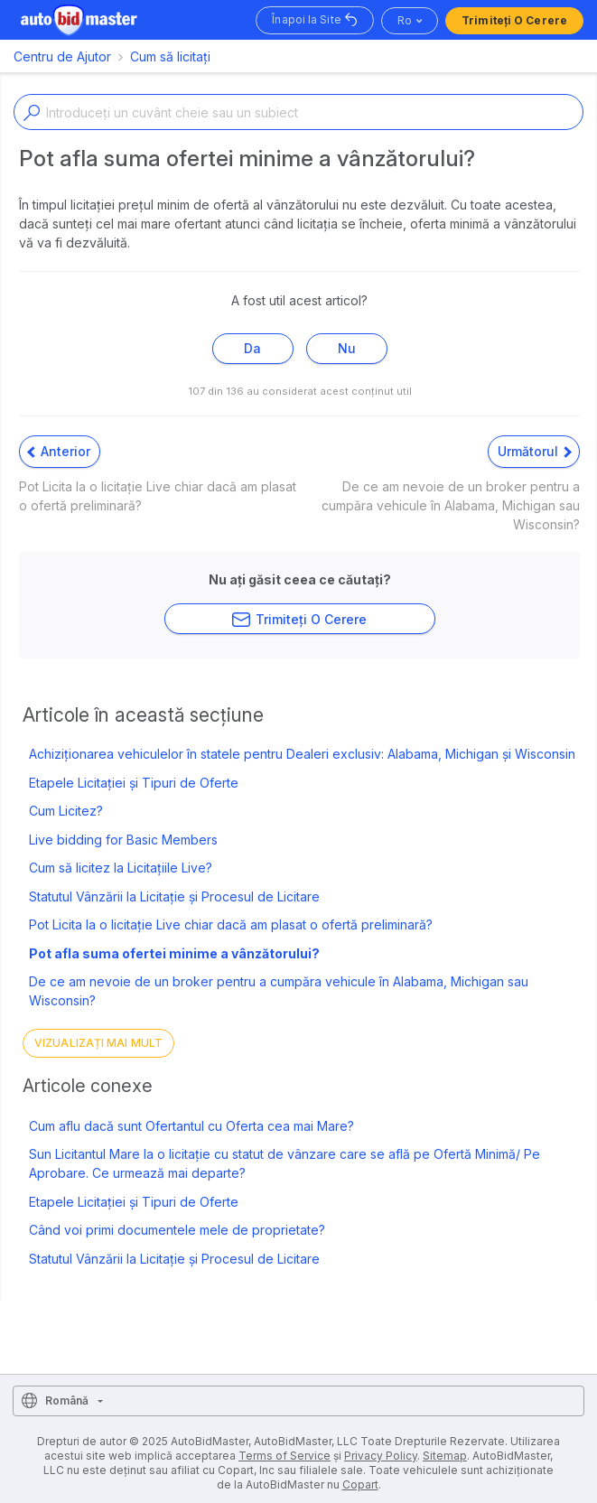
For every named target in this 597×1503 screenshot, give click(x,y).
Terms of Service (284, 1455)
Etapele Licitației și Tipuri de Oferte (133, 782)
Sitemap (445, 1455)
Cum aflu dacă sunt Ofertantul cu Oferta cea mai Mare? (191, 1126)
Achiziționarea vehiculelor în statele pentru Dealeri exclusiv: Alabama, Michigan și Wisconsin (302, 753)
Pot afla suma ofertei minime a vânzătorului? (174, 953)
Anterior (58, 451)
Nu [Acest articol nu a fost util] (347, 348)
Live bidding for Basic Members (123, 839)
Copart (360, 1484)
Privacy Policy (380, 1455)
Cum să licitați (170, 56)
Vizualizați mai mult (98, 1043)
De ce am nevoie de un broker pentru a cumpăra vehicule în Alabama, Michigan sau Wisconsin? (278, 991)
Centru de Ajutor (62, 56)
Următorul (535, 451)
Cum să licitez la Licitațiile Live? (120, 867)
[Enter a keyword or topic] (298, 112)
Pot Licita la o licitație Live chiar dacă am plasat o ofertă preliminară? (231, 924)
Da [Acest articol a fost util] (252, 348)
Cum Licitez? (66, 810)
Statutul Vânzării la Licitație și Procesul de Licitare (174, 896)
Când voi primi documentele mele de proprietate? (177, 1229)
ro (404, 20)
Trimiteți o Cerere (514, 20)
